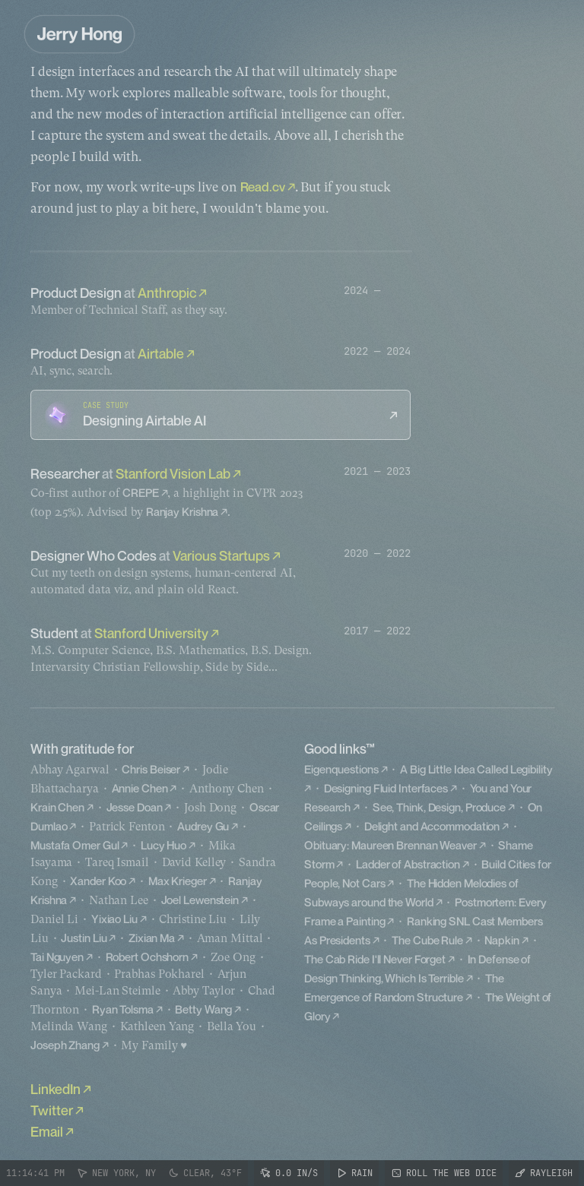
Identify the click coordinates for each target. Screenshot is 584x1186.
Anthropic (167, 292)
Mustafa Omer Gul (74, 845)
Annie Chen (140, 788)
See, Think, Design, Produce (439, 807)
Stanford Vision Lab (173, 473)
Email (46, 1131)
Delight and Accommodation (432, 826)
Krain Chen (57, 807)
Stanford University (151, 633)
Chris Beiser (151, 769)
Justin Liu (83, 937)
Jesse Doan (134, 807)
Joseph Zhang (65, 1045)
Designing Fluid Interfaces (386, 788)
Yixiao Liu (114, 918)
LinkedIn (55, 1088)
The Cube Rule (427, 940)
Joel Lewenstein (200, 899)
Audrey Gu (203, 826)
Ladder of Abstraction (408, 864)
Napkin (501, 940)
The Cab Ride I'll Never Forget (375, 959)
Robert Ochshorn (147, 956)
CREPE (140, 492)
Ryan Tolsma (123, 1009)
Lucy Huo (163, 845)
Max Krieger (177, 880)
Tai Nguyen (57, 956)
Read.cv (262, 187)
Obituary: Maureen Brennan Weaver (390, 845)
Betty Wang (203, 1009)
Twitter (51, 1110)
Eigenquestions (341, 769)
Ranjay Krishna (182, 511)
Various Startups (221, 555)
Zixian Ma (152, 937)
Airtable (161, 353)
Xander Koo (98, 880)
